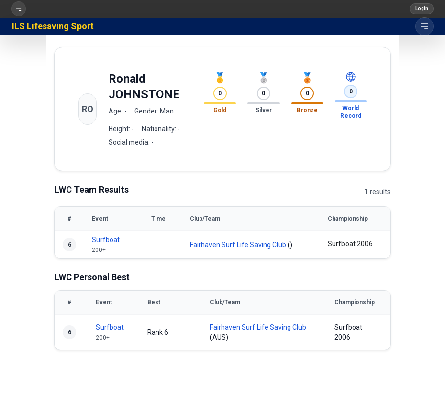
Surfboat (106, 240)
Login (421, 8)
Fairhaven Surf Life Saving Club (238, 245)
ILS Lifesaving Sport (53, 26)
